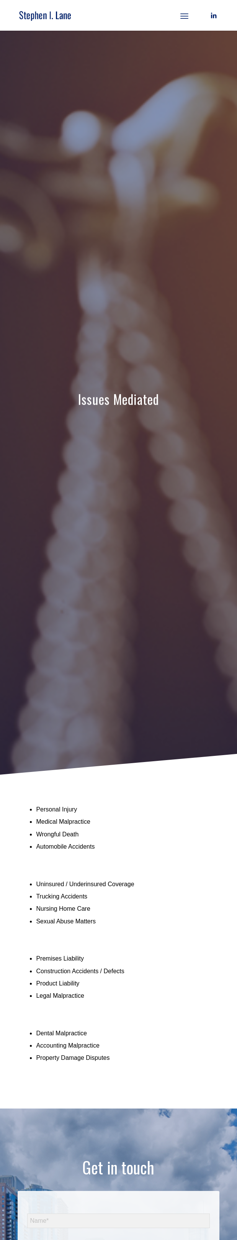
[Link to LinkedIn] (213, 15)
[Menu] (184, 15)
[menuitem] (184, 15)
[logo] (98, 15)
